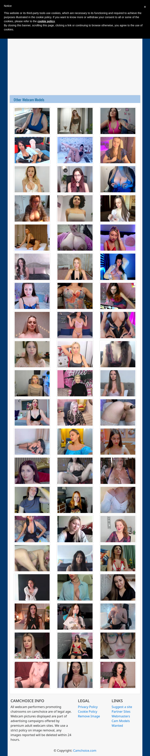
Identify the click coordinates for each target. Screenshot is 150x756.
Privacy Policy (88, 707)
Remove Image (89, 716)
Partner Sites (121, 711)
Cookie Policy (87, 711)
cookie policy (46, 21)
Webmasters (121, 716)
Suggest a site (122, 707)
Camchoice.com (84, 750)
